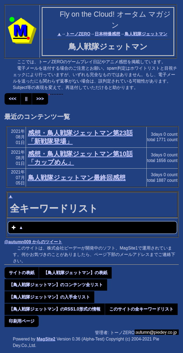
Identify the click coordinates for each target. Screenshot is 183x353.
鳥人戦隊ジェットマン (145, 34)
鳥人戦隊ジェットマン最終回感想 (77, 177)
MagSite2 (46, 339)
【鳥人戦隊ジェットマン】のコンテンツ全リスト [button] (56, 284)
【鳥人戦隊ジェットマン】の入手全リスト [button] (49, 297)
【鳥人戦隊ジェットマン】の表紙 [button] (75, 272)
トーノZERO (78, 34)
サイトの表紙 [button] (21, 272)
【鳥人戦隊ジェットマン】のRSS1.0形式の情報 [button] (54, 309)
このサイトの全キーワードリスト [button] (141, 309)
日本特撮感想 (107, 34)
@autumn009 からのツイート (33, 242)
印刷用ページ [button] (21, 321)
